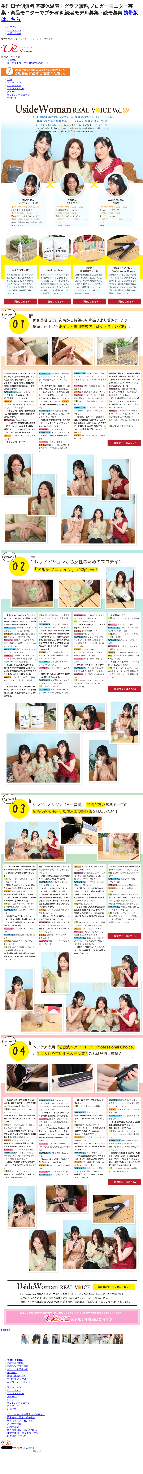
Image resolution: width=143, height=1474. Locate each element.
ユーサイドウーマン (27, 1433)
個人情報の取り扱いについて (22, 1430)
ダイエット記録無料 (17, 1369)
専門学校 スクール (17, 1378)
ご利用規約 (13, 1427)
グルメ (10, 1399)
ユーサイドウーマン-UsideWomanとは (27, 63)
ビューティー (14, 85)
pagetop (5, 1330)
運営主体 (12, 1433)
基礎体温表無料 (15, 1363)
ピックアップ (14, 1406)
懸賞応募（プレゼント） (20, 1420)
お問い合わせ (14, 33)
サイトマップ (14, 30)
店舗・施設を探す (16, 1375)
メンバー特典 (14, 1423)
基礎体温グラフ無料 (17, 1366)
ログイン (12, 27)
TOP (9, 79)
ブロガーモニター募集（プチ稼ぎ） (26, 1414)
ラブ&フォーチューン (18, 94)
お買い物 (12, 1409)
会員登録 (12, 60)
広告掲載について (16, 1436)
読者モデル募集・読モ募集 (21, 1417)
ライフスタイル (15, 88)
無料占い (12, 1372)
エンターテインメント (19, 1382)
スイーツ (12, 91)
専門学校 (12, 98)
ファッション (14, 82)
